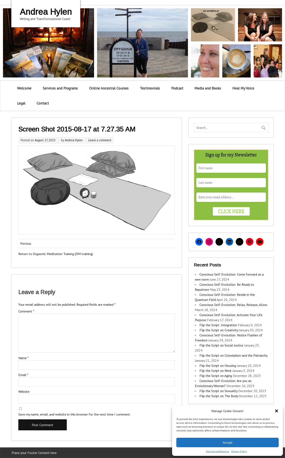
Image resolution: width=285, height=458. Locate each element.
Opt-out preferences (217, 451)
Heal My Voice (243, 88)
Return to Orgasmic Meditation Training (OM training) (55, 254)
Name (23, 358)
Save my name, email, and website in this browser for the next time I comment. (74, 414)
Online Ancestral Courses (108, 88)
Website (23, 391)
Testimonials (150, 88)
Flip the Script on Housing (217, 365)
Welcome (24, 88)
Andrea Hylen (74, 140)
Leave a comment (99, 140)
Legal (21, 103)
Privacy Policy (239, 451)
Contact (43, 103)
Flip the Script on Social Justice (221, 345)
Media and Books (207, 88)
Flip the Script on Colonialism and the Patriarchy (233, 355)
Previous (25, 244)
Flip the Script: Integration (218, 325)
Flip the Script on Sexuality (218, 391)
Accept (227, 442)
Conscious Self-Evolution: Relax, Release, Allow (233, 305)
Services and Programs (60, 88)
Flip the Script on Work (215, 370)
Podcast (177, 88)
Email (23, 374)
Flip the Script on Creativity (218, 330)
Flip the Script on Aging (215, 376)
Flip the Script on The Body (218, 396)
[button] (276, 411)
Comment (26, 311)
